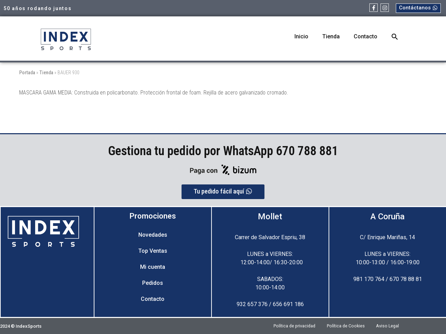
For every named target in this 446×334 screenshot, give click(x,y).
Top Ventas (152, 251)
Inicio (301, 36)
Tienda (331, 36)
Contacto (365, 36)
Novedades (152, 234)
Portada (27, 72)
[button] (394, 37)
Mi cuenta (152, 267)
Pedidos (152, 283)
